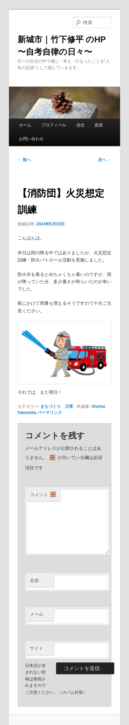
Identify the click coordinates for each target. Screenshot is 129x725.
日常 (69, 406)
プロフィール (53, 125)
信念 (80, 125)
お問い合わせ (31, 138)
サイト (36, 648)
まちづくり (50, 406)
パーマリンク (49, 412)
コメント (43, 495)
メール (36, 614)
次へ (104, 159)
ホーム (25, 125)
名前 (34, 580)
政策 (99, 125)
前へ (24, 159)
